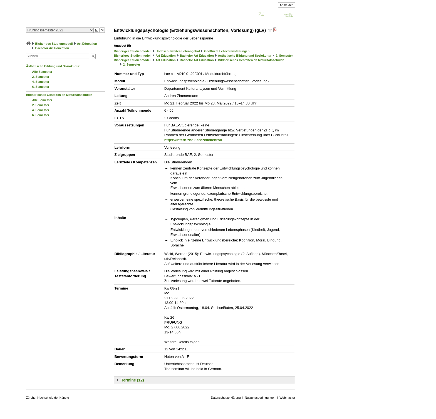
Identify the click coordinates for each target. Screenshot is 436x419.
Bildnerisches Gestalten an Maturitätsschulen (59, 94)
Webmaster (287, 397)
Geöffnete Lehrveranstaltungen (226, 51)
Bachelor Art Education (52, 48)
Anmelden (287, 5)
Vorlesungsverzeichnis (67, 15)
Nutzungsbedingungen (260, 397)
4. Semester (40, 81)
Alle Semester (42, 71)
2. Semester (40, 76)
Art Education (87, 43)
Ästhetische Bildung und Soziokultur (53, 66)
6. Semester (40, 86)
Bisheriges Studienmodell (54, 43)
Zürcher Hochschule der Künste (47, 397)
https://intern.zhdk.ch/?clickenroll (193, 140)
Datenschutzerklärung (226, 397)
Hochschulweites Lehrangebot (178, 51)
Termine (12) (132, 380)
